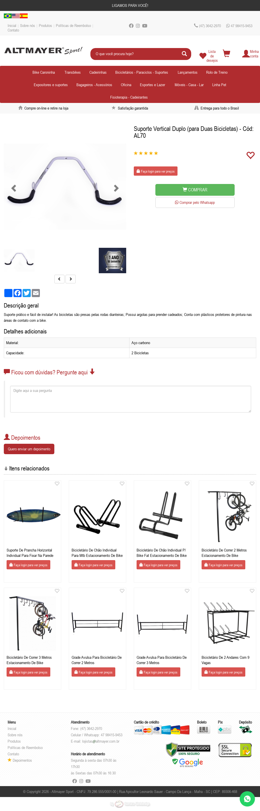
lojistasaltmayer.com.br (100, 741)
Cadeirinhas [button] (98, 72)
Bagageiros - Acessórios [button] (94, 84)
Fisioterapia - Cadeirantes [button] (129, 97)
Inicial (12, 25)
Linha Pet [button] (219, 84)
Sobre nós (27, 25)
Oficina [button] (126, 84)
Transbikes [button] (72, 72)
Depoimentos (20, 760)
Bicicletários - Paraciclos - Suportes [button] (141, 72)
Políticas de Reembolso (73, 25)
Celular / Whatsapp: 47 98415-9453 (96, 734)
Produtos (45, 25)
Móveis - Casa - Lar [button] (189, 84)
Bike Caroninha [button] (43, 72)
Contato (13, 30)
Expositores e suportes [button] (51, 84)
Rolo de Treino (217, 72)
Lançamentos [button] (188, 72)
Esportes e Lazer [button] (152, 84)
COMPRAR (195, 189)
